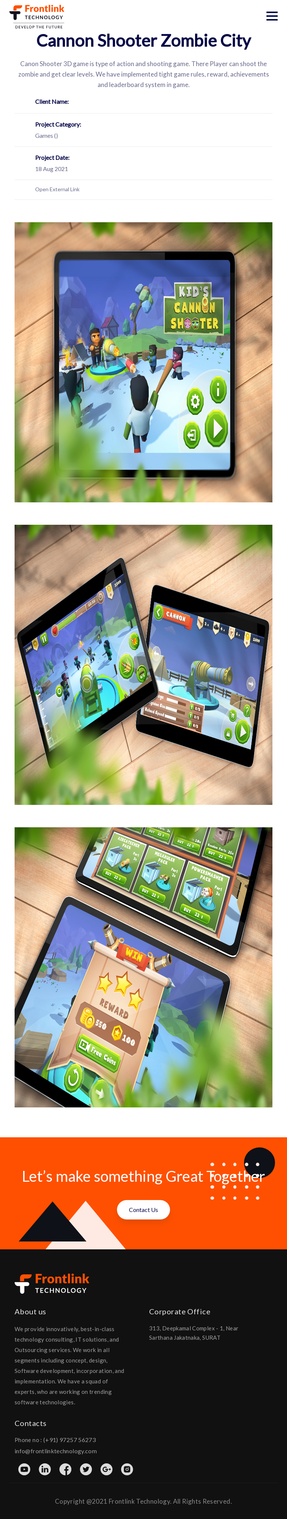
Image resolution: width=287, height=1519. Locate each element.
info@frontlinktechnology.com (56, 1450)
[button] (272, 16)
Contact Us (143, 1208)
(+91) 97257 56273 (69, 1438)
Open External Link (57, 188)
